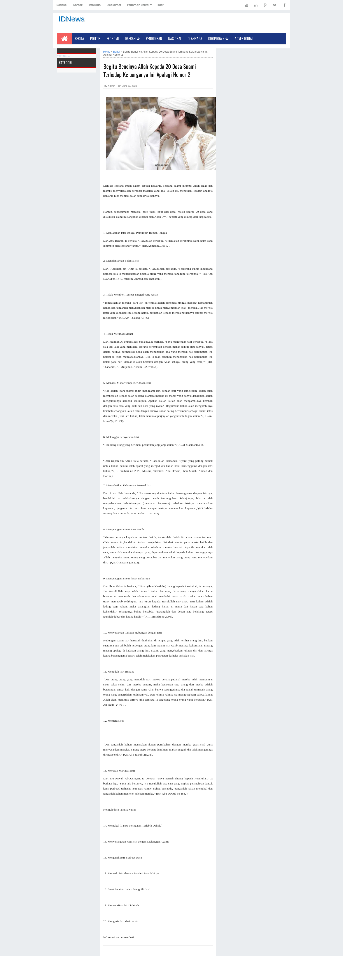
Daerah (132, 38)
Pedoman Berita (138, 5)
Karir (160, 5)
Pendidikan (154, 38)
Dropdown (218, 38)
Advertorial (244, 38)
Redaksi (61, 5)
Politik (95, 38)
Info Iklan (95, 5)
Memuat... (63, 55)
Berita (79, 38)
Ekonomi (113, 38)
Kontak (77, 5)
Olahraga (195, 38)
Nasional (175, 38)
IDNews (71, 19)
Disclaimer (114, 5)
